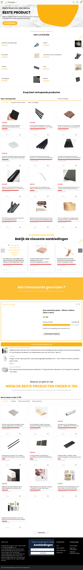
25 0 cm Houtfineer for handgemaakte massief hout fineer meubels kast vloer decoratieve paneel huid (68, 219)
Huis (58, 546)
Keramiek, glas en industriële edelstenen (19, 347)
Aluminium (12, 356)
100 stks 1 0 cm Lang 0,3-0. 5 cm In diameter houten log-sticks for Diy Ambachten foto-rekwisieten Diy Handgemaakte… (69, 127)
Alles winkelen (60, 548)
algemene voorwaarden (73, 548)
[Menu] (2, 2)
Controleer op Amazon (51, 334)
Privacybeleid (73, 546)
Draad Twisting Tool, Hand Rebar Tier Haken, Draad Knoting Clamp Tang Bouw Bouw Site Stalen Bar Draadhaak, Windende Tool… (41, 189)
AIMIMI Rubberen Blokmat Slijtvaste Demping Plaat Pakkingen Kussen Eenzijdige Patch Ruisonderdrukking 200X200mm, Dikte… (11, 127)
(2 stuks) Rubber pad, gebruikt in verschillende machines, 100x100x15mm (41, 456)
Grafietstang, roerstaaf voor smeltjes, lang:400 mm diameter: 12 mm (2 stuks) (13, 456)
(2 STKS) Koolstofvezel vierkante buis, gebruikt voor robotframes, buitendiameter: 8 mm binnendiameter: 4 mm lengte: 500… (41, 158)
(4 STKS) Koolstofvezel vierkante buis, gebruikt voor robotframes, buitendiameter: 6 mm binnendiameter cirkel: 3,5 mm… (69, 158)
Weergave (5, 45)
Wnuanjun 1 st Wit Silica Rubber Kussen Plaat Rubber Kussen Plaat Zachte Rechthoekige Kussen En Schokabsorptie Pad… (13, 158)
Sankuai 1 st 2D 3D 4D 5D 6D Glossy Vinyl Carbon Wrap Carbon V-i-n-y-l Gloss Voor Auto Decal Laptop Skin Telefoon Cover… (13, 188)
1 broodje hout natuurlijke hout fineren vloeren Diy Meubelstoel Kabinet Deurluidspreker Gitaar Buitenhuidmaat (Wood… (13, 261)
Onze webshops (61, 550)
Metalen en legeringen (15, 367)
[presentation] (3, 251)
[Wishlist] (77, 2)
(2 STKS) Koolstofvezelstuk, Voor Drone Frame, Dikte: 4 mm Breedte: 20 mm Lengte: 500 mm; (41, 127)
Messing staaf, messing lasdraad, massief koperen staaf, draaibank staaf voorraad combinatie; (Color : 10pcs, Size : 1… (67, 262)
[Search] (74, 2)
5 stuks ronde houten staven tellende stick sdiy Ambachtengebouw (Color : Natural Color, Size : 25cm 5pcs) (40, 261)
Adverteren (60, 552)
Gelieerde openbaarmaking (74, 552)
